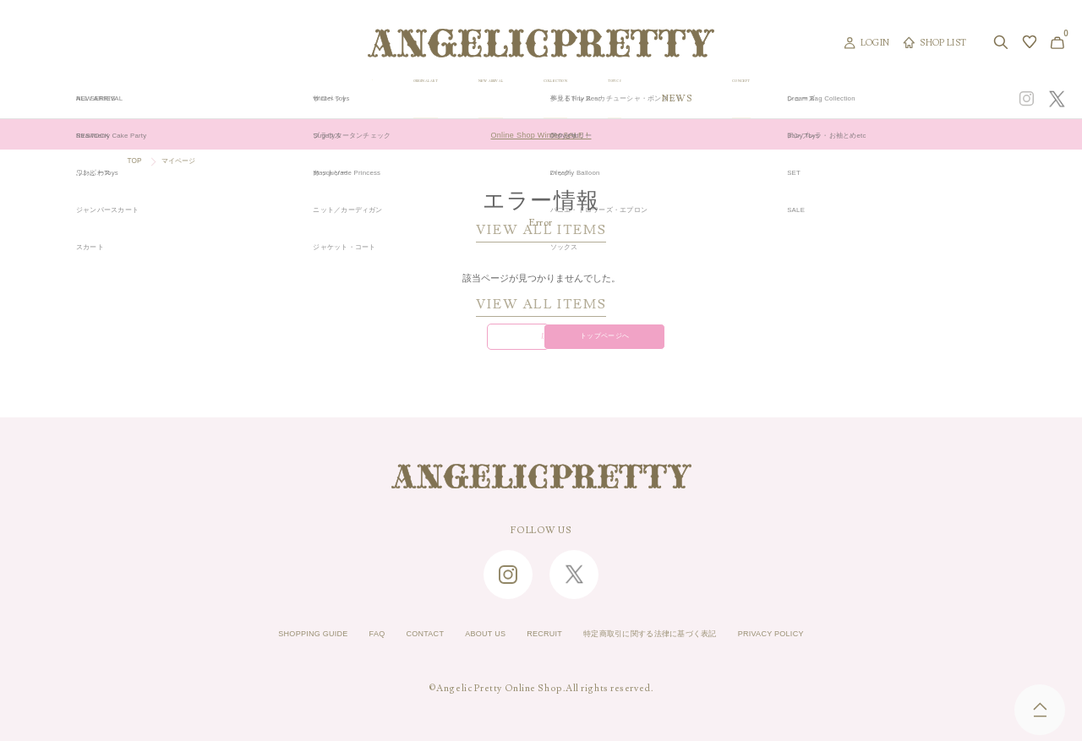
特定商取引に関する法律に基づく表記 (672, 645)
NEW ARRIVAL (539, 99)
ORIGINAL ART (424, 99)
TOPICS (743, 99)
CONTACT (394, 645)
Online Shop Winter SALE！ (541, 134)
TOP (136, 162)
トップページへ (642, 344)
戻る (439, 344)
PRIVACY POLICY (826, 645)
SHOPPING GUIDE (258, 645)
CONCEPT (898, 99)
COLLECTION (649, 99)
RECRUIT (538, 645)
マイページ (189, 162)
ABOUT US (467, 645)
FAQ (336, 645)
